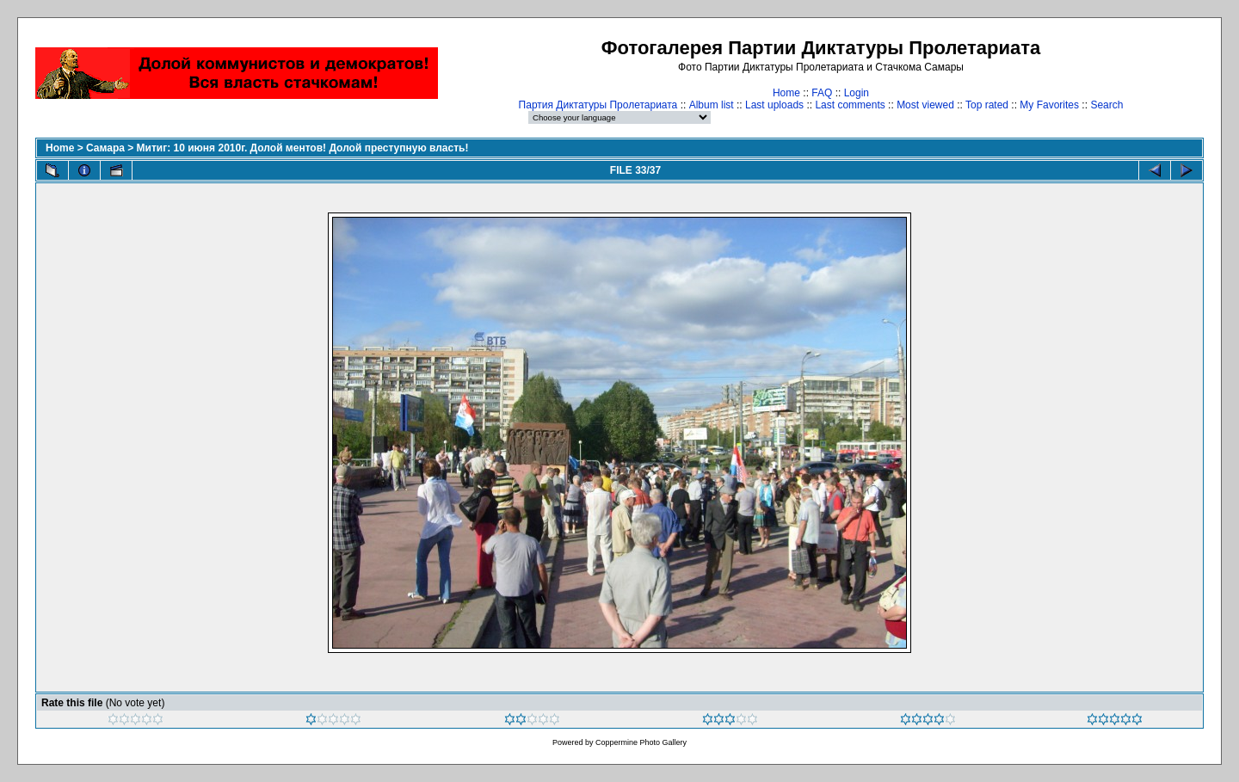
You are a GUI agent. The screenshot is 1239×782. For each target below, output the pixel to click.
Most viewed (925, 105)
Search (1106, 105)
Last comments (850, 105)
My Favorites (1049, 105)
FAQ (821, 93)
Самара (105, 148)
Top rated (986, 105)
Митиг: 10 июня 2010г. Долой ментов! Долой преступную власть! (303, 148)
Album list (711, 105)
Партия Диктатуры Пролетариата (598, 105)
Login (856, 93)
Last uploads (774, 105)
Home (786, 93)
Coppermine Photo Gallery (641, 742)
